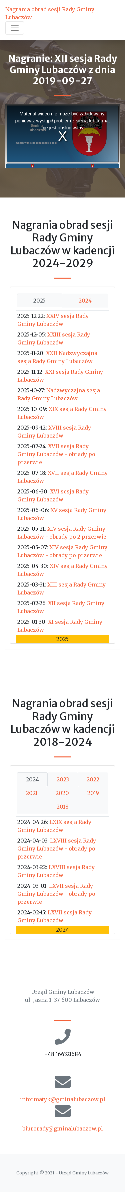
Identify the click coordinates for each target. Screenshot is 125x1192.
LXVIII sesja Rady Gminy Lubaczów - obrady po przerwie (56, 848)
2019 (93, 793)
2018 (63, 806)
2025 (39, 300)
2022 (93, 779)
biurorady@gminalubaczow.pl (62, 1128)
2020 (62, 793)
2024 (85, 300)
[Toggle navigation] (14, 28)
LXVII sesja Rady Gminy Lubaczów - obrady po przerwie (56, 893)
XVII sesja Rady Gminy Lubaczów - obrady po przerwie (56, 454)
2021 (32, 793)
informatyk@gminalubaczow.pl (62, 1099)
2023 (63, 779)
